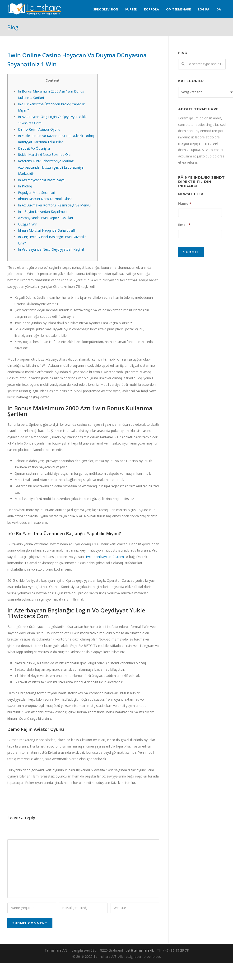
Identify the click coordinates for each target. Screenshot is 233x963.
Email (184, 225)
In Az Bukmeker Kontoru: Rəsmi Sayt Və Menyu (54, 205)
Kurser (131, 9)
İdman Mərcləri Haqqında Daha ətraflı (46, 230)
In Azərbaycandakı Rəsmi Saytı (41, 180)
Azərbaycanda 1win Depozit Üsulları (45, 217)
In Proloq (25, 186)
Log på (203, 9)
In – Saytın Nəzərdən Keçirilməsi (42, 211)
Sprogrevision (105, 9)
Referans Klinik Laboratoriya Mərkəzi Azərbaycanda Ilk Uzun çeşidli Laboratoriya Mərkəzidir (51, 167)
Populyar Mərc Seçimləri (36, 192)
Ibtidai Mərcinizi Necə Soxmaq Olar (45, 154)
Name (184, 203)
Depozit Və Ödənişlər (34, 148)
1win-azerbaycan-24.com (104, 556)
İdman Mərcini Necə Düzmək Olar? (44, 198)
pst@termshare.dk (140, 950)
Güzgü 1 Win (27, 224)
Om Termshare (178, 9)
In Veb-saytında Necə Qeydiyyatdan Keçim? (51, 249)
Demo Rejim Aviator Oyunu (39, 129)
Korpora (151, 9)
